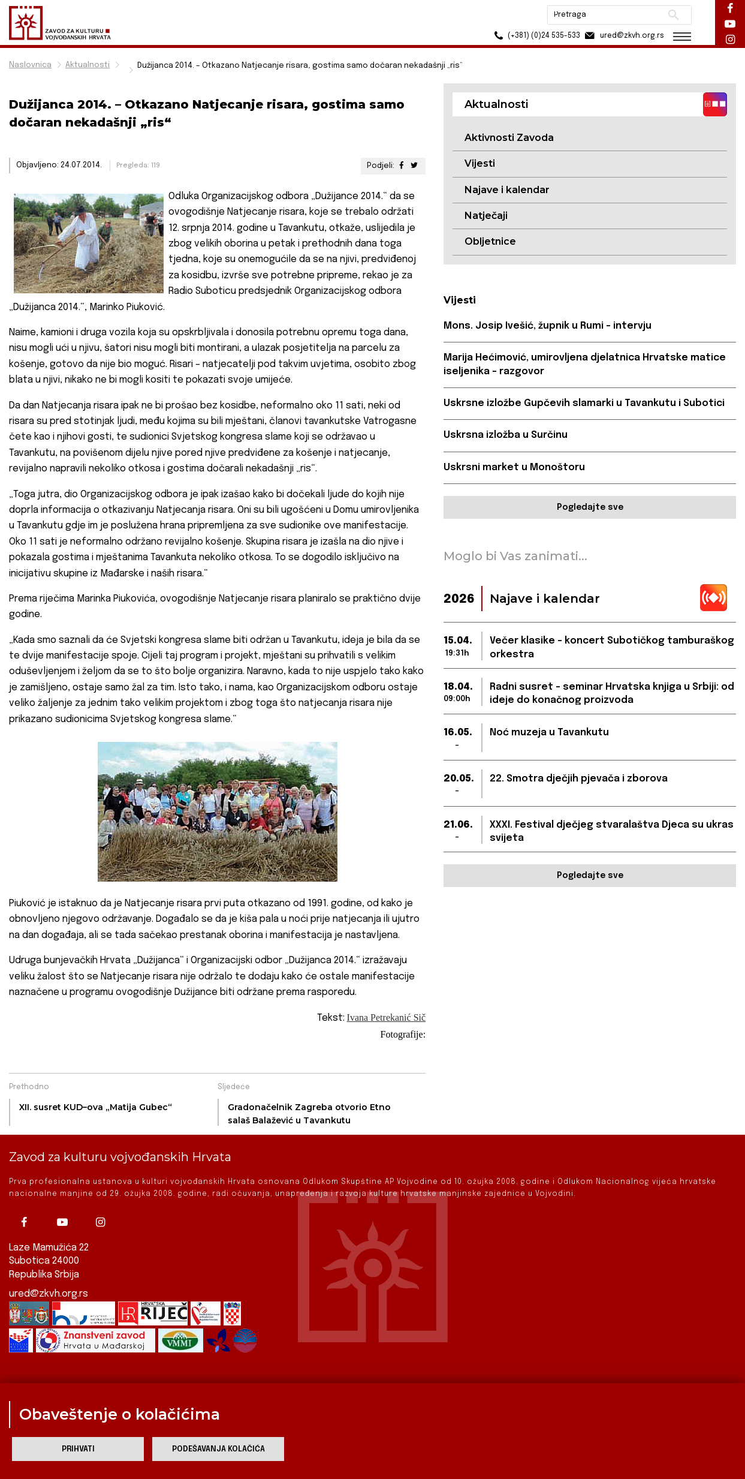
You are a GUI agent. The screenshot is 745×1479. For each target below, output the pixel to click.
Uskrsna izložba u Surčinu (506, 435)
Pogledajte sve (590, 507)
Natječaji (486, 215)
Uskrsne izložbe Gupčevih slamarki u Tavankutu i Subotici (584, 403)
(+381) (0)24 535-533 (535, 35)
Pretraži (673, 15)
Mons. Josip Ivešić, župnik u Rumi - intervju (548, 326)
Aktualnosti (87, 65)
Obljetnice (490, 241)
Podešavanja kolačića (218, 1449)
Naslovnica (30, 65)
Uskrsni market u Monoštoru (514, 467)
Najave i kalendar (507, 190)
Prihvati (78, 1449)
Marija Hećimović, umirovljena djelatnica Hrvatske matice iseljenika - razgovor (585, 364)
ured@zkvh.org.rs (48, 1294)
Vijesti (480, 163)
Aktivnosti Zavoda (509, 137)
